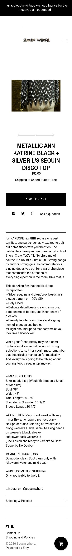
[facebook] (12, 526)
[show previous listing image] (27, 134)
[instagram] (7, 526)
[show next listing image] (44, 134)
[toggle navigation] (64, 41)
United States (40, 180)
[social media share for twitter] (23, 212)
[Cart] (61, 543)
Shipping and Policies (20, 537)
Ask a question (50, 214)
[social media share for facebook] (13, 212)
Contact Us (13, 533)
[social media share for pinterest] (32, 212)
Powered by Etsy (17, 548)
